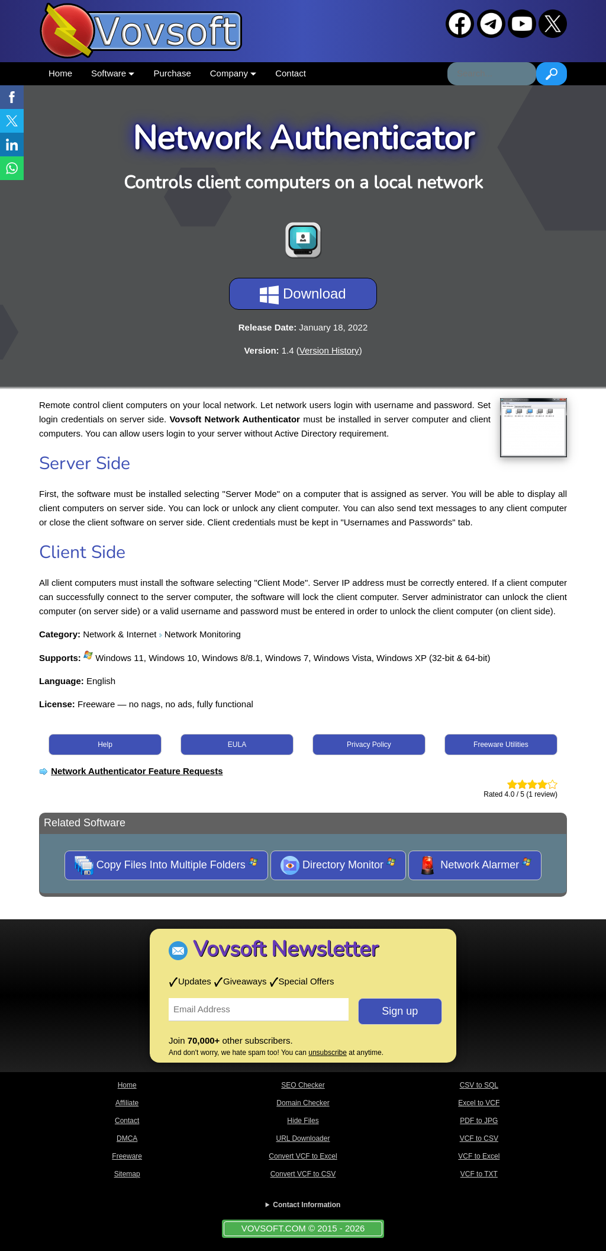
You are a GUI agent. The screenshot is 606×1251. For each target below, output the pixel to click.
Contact (290, 73)
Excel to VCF (478, 1103)
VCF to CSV (479, 1138)
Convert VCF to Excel (303, 1156)
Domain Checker (302, 1103)
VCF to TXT (479, 1174)
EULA (237, 744)
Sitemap (127, 1174)
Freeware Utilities (500, 744)
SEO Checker (302, 1085)
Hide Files (302, 1121)
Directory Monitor (338, 865)
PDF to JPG (479, 1121)
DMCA (127, 1138)
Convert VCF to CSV (303, 1174)
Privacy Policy (369, 744)
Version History (329, 350)
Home (60, 73)
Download (303, 295)
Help (105, 744)
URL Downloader (303, 1138)
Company (233, 73)
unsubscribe (327, 1052)
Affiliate (126, 1103)
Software (112, 73)
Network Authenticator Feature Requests (137, 771)
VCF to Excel (478, 1156)
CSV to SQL (479, 1085)
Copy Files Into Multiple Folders (166, 865)
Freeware (127, 1156)
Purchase (172, 73)
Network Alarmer (474, 865)
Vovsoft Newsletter (285, 949)
